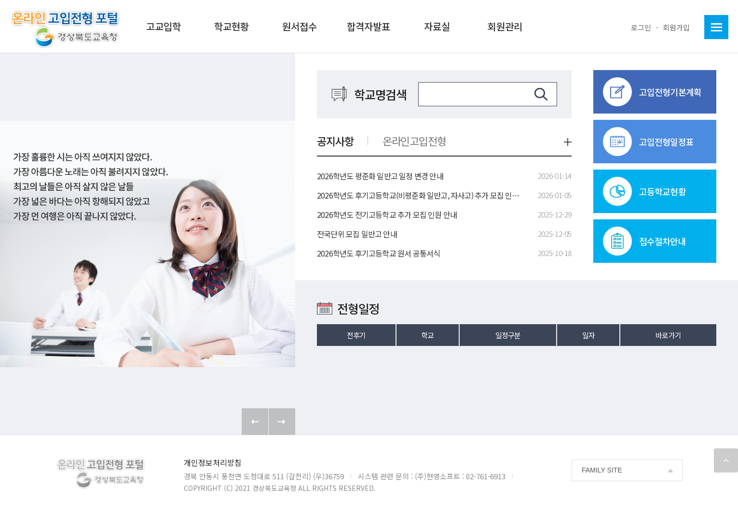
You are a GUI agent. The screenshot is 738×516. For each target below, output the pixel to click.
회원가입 (676, 27)
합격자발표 (368, 26)
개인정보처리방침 (213, 462)
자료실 (437, 26)
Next (282, 421)
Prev (255, 421)
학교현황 (231, 26)
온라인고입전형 (414, 140)
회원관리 (505, 26)
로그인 (641, 27)
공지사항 (335, 140)
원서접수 (299, 26)
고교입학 (163, 26)
